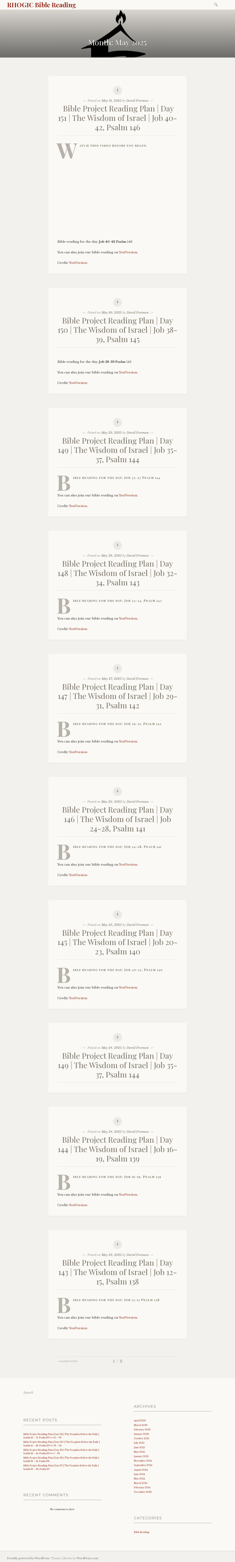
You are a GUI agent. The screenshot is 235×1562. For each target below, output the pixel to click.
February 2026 (142, 1429)
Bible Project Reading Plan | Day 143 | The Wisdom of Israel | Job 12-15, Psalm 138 (117, 1271)
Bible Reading (141, 1532)
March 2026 (141, 1425)
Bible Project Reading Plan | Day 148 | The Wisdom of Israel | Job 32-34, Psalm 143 (117, 572)
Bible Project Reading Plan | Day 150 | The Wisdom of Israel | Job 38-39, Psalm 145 (117, 329)
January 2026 (141, 1434)
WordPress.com (87, 1558)
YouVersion (128, 252)
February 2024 (142, 1487)
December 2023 (143, 1492)
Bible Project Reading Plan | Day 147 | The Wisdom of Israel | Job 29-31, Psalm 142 (117, 695)
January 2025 (141, 1456)
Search (28, 1393)
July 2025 (139, 1443)
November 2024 (143, 1460)
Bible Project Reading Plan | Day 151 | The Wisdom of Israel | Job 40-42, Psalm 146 (117, 117)
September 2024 (143, 1465)
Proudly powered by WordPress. (28, 1558)
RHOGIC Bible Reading (41, 4)
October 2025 (141, 1438)
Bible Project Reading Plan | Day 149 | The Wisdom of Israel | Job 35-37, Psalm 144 (117, 449)
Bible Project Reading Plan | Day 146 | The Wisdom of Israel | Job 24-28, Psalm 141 (117, 818)
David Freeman (137, 101)
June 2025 (139, 1447)
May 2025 (139, 1452)
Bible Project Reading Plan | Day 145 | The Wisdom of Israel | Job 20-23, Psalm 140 (117, 941)
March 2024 (140, 1483)
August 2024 (141, 1469)
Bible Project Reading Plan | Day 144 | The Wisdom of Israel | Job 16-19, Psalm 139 (117, 1148)
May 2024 (139, 1478)
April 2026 (140, 1420)
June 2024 (139, 1474)
